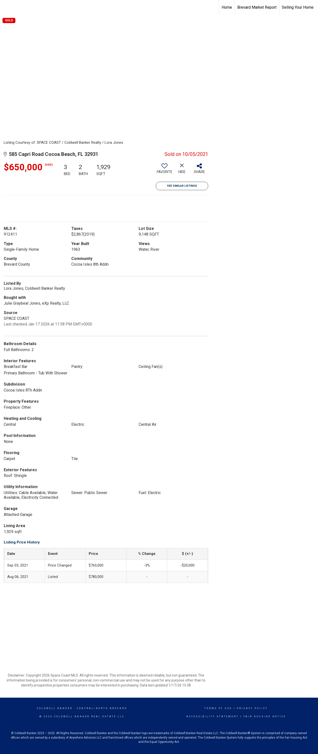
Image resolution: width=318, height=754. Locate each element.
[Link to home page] (6, 7)
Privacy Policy (252, 708)
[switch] (164, 170)
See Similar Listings (182, 185)
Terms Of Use (218, 708)
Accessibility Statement (212, 716)
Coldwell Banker (55, 708)
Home (227, 7)
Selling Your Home (298, 7)
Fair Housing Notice (264, 716)
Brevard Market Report (257, 7)
